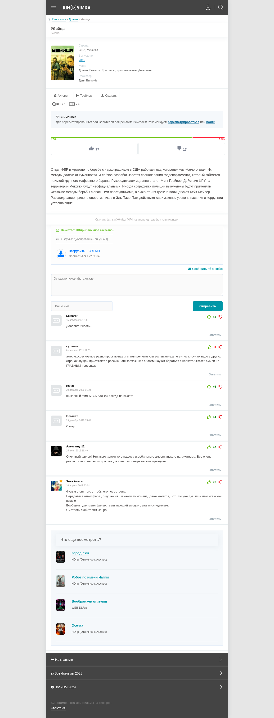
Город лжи (80, 552)
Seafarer (72, 315)
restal (70, 385)
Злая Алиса (74, 481)
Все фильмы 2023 (137, 672)
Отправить (207, 305)
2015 (82, 60)
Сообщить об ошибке (205, 268)
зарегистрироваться (183, 121)
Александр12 (75, 446)
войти (210, 121)
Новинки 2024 (137, 686)
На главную (137, 658)
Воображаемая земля (89, 601)
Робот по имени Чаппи (90, 576)
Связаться (58, 707)
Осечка (77, 625)
